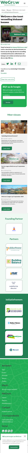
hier (12, 58)
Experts (4, 397)
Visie (3, 369)
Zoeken (4, 381)
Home (3, 10)
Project (4, 372)
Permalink (4, 73)
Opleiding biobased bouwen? (9, 136)
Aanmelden (14, 447)
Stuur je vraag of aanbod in (9, 389)
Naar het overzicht (7, 79)
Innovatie (4, 375)
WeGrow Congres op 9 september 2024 (12, 196)
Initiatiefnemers (6, 403)
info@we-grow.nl (7, 411)
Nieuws (9, 10)
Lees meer (6, 148)
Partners (4, 400)
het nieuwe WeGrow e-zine (18, 47)
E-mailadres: (6, 95)
